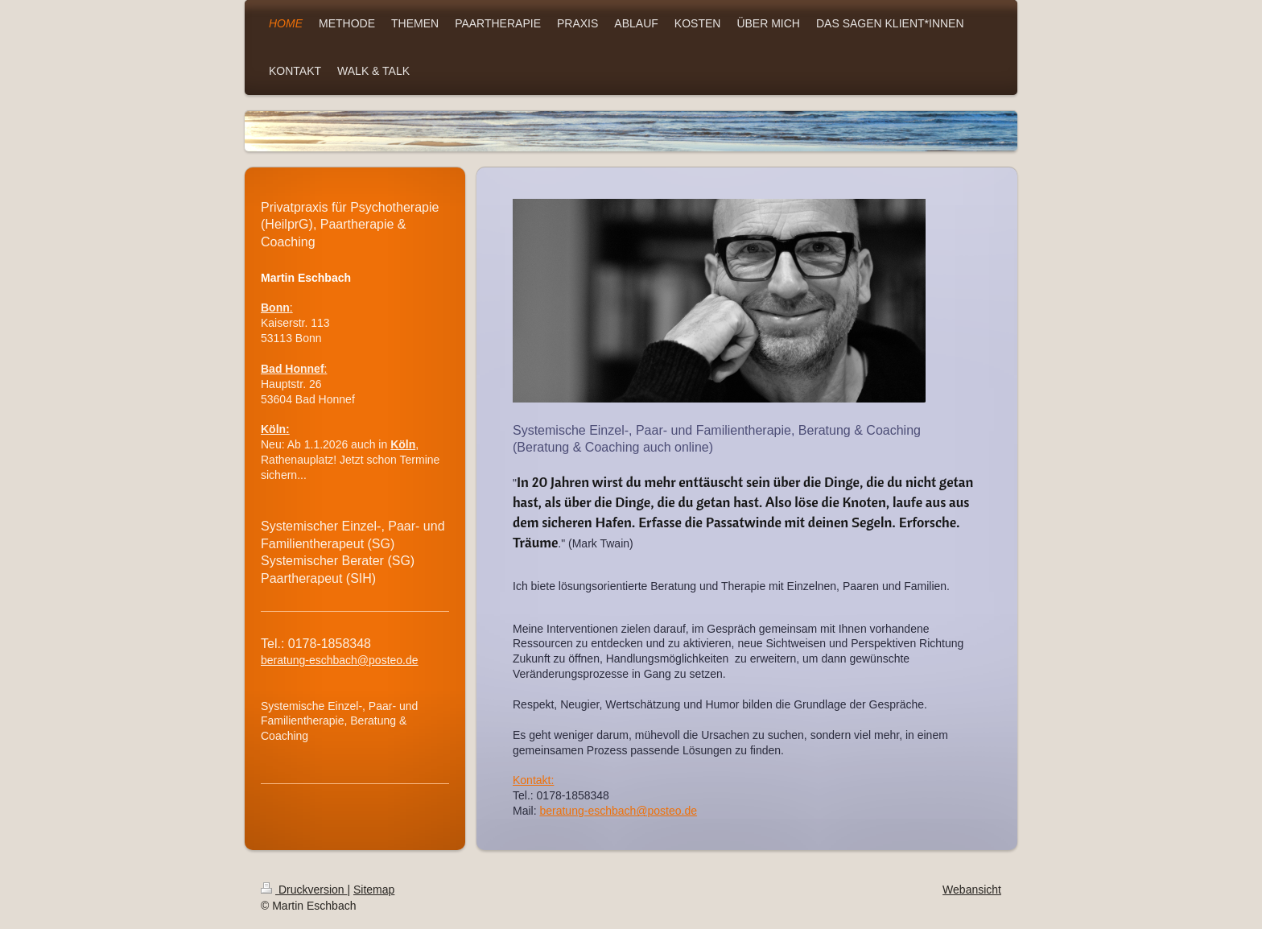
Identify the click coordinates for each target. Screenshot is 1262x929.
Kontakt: (533, 779)
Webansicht (971, 888)
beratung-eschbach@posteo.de (618, 809)
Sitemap (373, 888)
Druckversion (304, 888)
